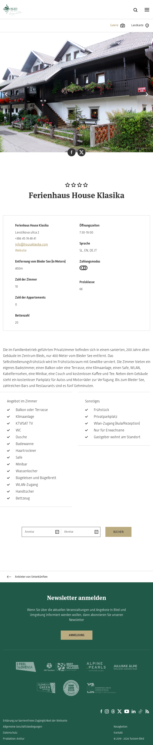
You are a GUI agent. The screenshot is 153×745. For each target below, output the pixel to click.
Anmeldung (76, 635)
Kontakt (118, 732)
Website (20, 250)
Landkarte (140, 26)
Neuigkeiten (120, 726)
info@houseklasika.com (31, 244)
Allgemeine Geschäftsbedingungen (22, 726)
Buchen (118, 531)
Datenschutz (10, 732)
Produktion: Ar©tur (14, 738)
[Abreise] (80, 532)
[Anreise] (41, 532)
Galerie (117, 25)
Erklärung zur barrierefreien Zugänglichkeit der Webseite (35, 720)
